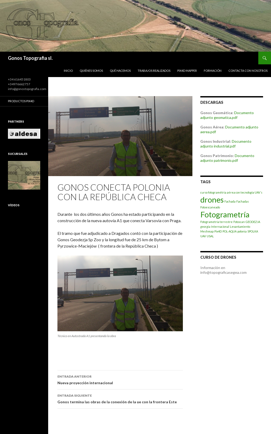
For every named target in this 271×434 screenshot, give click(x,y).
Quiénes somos (91, 70)
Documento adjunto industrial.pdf (225, 143)
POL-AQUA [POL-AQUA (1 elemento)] (230, 231)
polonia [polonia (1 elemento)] (242, 231)
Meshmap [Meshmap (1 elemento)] (207, 231)
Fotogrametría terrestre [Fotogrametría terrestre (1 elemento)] (216, 221)
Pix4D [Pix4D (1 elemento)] (218, 231)
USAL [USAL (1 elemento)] (210, 236)
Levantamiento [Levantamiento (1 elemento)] (240, 226)
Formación (213, 70)
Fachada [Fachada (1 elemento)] (230, 201)
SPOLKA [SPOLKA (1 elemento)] (252, 231)
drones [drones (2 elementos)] (212, 199)
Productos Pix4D (21, 101)
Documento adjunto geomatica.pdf (227, 115)
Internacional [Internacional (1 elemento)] (220, 226)
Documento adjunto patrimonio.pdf (227, 158)
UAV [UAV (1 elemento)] (203, 236)
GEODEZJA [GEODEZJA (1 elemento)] (253, 221)
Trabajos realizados (154, 70)
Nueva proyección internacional (120, 379)
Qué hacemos (120, 70)
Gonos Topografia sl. (30, 58)
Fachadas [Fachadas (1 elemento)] (242, 201)
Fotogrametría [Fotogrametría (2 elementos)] (225, 214)
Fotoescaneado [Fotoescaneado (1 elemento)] (210, 207)
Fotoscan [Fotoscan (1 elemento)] (239, 221)
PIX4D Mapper (187, 70)
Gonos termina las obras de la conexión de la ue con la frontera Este (120, 398)
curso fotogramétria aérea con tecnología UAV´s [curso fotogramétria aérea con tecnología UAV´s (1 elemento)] (231, 192)
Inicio (68, 70)
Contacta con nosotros (248, 70)
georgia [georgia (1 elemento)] (205, 226)
